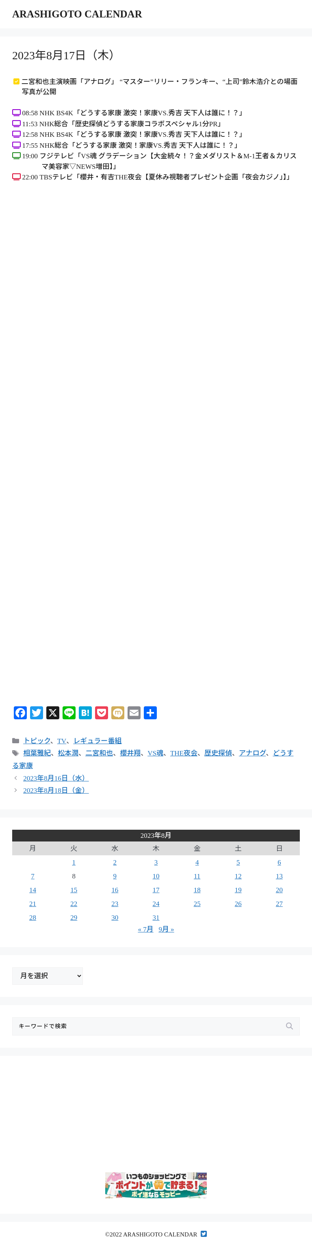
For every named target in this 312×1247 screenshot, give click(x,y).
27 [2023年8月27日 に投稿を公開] (279, 904)
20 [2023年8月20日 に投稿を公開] (279, 890)
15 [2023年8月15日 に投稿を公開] (73, 890)
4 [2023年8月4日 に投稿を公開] (197, 862)
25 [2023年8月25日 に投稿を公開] (197, 904)
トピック (36, 741)
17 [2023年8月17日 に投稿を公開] (155, 890)
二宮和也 (99, 753)
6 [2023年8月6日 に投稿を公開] (279, 862)
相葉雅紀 (37, 753)
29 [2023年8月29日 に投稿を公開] (73, 917)
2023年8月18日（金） (56, 790)
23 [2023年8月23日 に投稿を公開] (114, 904)
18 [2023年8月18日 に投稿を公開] (197, 890)
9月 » (166, 929)
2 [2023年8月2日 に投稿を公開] (115, 862)
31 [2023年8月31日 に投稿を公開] (155, 917)
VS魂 (155, 753)
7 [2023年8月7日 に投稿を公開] (33, 876)
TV (62, 741)
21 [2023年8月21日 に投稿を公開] (32, 904)
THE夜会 (183, 753)
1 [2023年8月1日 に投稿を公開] (74, 862)
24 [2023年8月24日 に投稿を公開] (155, 904)
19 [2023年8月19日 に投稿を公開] (238, 890)
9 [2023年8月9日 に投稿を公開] (115, 876)
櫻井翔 (130, 753)
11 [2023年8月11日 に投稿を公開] (197, 876)
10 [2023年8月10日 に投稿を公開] (155, 876)
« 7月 (145, 929)
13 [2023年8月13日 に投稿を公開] (279, 876)
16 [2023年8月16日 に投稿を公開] (114, 890)
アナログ (252, 753)
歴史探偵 (218, 753)
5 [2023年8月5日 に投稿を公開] (238, 862)
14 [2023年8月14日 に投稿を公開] (32, 890)
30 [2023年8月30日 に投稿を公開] (114, 917)
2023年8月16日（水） (56, 778)
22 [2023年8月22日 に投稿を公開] (73, 904)
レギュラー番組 (97, 741)
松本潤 (68, 753)
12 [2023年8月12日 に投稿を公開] (238, 876)
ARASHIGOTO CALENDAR (77, 14)
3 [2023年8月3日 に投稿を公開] (156, 862)
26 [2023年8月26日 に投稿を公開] (238, 904)
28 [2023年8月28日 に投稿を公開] (32, 917)
